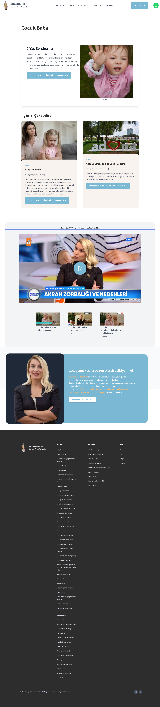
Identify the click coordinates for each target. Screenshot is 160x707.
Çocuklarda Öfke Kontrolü (65, 544)
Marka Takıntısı (61, 615)
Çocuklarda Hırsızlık (63, 522)
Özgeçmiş (109, 5)
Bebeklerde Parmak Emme (65, 474)
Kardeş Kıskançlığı (62, 604)
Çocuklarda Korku (62, 531)
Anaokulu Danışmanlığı (95, 454)
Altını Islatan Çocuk (63, 466)
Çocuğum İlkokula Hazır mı (65, 504)
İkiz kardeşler (61, 583)
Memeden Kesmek (62, 620)
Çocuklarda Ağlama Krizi (64, 513)
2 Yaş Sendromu (62, 450)
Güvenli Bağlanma (62, 579)
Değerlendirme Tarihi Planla (82, 399)
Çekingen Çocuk (62, 486)
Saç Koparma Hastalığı (64, 628)
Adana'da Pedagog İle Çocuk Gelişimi (106, 167)
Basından (97, 5)
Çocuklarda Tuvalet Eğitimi (65, 655)
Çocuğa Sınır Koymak (63, 491)
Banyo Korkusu (61, 470)
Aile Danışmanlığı (93, 450)
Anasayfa (60, 5)
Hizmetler (83, 5)
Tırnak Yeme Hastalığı (63, 651)
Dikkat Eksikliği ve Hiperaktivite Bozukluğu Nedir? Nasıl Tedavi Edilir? (66, 567)
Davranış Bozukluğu (94, 463)
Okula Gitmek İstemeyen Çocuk (66, 624)
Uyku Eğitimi (92, 485)
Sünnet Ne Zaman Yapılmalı (65, 637)
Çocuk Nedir (60, 677)
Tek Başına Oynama (63, 646)
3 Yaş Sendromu (33, 173)
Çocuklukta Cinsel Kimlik (64, 560)
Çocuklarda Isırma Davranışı (65, 526)
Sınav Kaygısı (61, 633)
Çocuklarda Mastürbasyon (65, 535)
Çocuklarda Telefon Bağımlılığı (66, 555)
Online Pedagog (93, 472)
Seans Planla (139, 5)
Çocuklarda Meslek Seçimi (65, 539)
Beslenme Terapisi (94, 458)
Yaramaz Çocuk (61, 669)
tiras (68, 691)
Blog (71, 5)
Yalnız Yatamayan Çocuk (64, 664)
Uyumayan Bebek (62, 660)
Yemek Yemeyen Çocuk (64, 673)
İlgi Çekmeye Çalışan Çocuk (65, 588)
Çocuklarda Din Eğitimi (64, 517)
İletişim (120, 5)
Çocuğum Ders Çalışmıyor (65, 499)
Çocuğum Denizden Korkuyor (66, 495)
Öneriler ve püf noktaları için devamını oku (49, 75)
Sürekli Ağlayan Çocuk (64, 642)
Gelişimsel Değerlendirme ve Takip (99, 467)
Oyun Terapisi (92, 476)
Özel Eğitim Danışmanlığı (96, 481)
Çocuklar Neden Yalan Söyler (66, 508)
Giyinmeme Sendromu (64, 574)
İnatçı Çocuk (61, 592)
